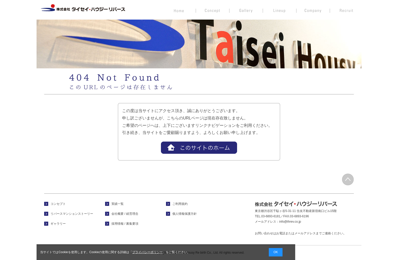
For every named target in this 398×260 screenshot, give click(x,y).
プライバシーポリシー (147, 252)
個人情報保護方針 (184, 214)
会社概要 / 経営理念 (313, 9)
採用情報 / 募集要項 (345, 9)
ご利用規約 (180, 204)
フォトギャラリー (246, 9)
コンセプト (212, 9)
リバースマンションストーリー (72, 214)
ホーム (179, 9)
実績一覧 (279, 9)
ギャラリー (58, 223)
